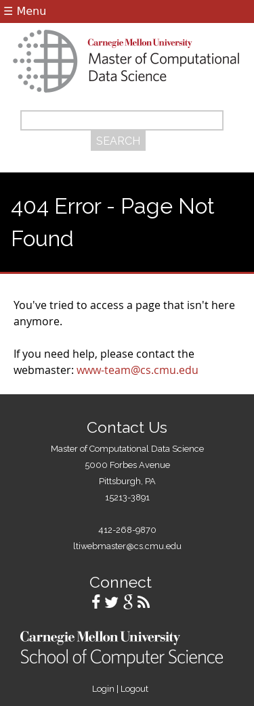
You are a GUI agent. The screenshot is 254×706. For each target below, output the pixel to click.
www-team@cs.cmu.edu (137, 369)
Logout (134, 689)
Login (103, 689)
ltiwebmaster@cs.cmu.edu (127, 546)
